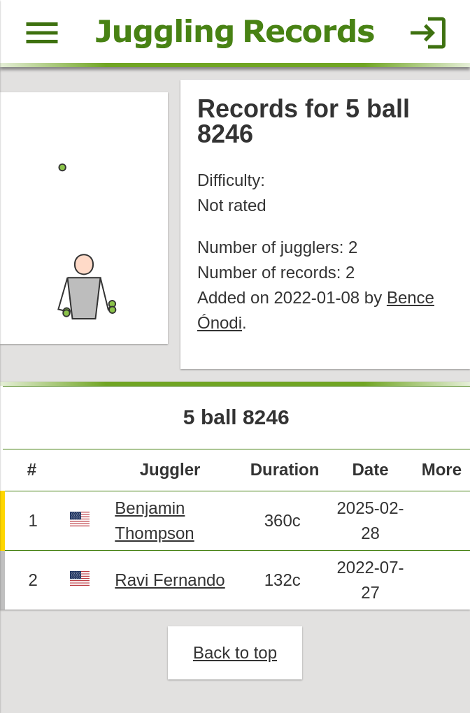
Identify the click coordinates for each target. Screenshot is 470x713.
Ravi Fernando (170, 579)
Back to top (235, 652)
